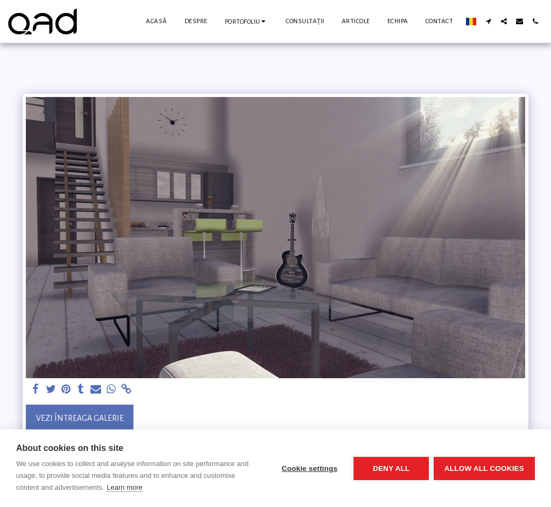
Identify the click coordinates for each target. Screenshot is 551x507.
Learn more (124, 487)
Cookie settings (309, 468)
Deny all (390, 468)
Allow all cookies (484, 468)
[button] (247, 21)
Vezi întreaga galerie (80, 418)
